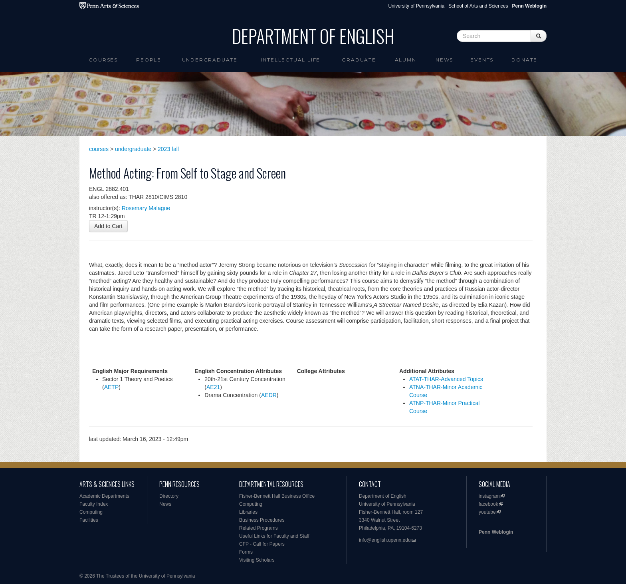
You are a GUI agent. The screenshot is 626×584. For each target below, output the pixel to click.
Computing (91, 512)
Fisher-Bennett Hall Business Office (277, 496)
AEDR (269, 395)
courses (99, 149)
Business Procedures (261, 520)
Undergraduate (210, 60)
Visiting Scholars (257, 560)
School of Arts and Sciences (478, 6)
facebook (488, 504)
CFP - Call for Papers (262, 544)
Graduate (359, 60)
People (148, 60)
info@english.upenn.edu (385, 540)
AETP (111, 387)
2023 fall (168, 149)
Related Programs (258, 528)
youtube (487, 512)
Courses (103, 60)
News (444, 60)
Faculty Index (93, 504)
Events (481, 60)
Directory (168, 496)
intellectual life (291, 60)
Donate (524, 60)
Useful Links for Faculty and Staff (274, 536)
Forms (246, 552)
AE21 (213, 387)
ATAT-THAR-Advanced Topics (446, 379)
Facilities (88, 520)
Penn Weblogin (496, 532)
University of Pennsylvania (416, 6)
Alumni (406, 60)
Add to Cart (108, 226)
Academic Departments (104, 496)
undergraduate (133, 149)
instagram (489, 496)
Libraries (248, 512)
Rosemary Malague (146, 208)
